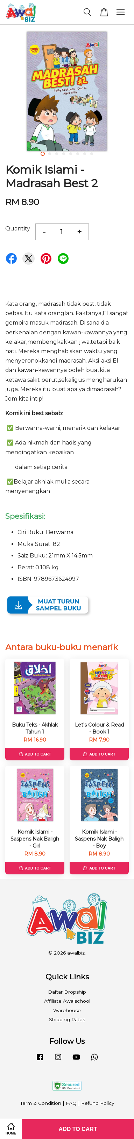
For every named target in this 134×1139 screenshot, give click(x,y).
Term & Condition (40, 1103)
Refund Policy (97, 1103)
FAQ (71, 1103)
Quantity (17, 228)
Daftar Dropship (67, 992)
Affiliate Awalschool (67, 1001)
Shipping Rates (67, 1019)
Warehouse (67, 1010)
